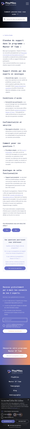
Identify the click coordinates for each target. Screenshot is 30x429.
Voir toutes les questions (15, 268)
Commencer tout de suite (15, 331)
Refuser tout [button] (22, 421)
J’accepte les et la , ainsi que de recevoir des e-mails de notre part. (15, 326)
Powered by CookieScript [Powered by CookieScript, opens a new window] (15, 427)
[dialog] (15, 413)
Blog (15, 390)
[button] (15, 425)
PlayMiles (15, 377)
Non (16, 230)
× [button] (28, 400)
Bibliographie (15, 395)
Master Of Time (15, 381)
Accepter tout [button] (8, 421)
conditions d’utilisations (17, 324)
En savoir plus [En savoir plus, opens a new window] (14, 408)
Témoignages (15, 386)
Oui (7, 230)
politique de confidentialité (11, 325)
